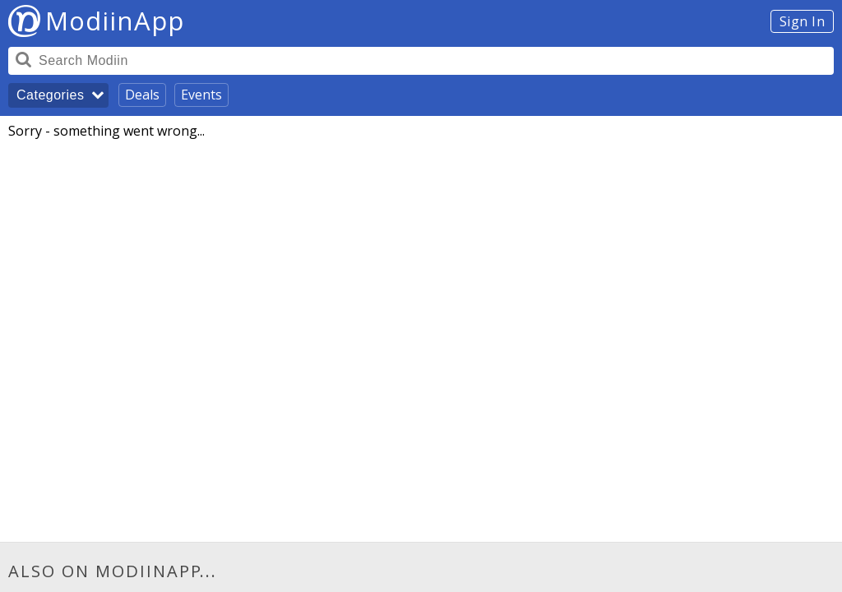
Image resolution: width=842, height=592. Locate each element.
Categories (50, 95)
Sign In (803, 21)
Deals (142, 94)
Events (201, 94)
